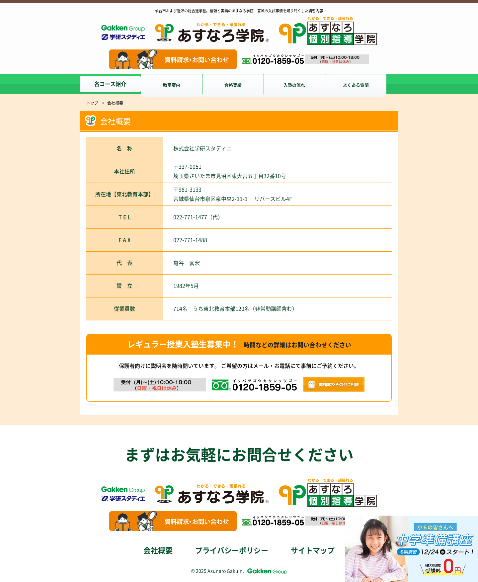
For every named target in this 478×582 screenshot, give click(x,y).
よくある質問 (365, 84)
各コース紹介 (110, 84)
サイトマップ (313, 550)
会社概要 (158, 550)
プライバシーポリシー (231, 550)
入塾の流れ (301, 84)
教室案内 (174, 84)
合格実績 (237, 84)
